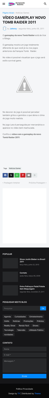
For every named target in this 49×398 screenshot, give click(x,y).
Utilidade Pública (36, 330)
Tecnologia (8, 330)
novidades (8, 334)
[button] (3, 4)
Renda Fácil (24, 325)
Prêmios (40, 321)
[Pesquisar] (21, 308)
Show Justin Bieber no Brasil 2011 (32, 260)
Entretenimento (36, 316)
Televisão (21, 330)
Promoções (28, 321)
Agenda (7, 316)
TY (19, 393)
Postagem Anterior (12, 183)
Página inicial (8, 13)
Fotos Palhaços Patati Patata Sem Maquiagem (32, 287)
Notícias (16, 321)
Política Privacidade (24, 389)
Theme (37, 393)
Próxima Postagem (37, 183)
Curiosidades (20, 316)
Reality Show (9, 325)
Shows (35, 325)
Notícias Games (22, 13)
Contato (23, 273)
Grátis (6, 321)
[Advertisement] (24, 215)
